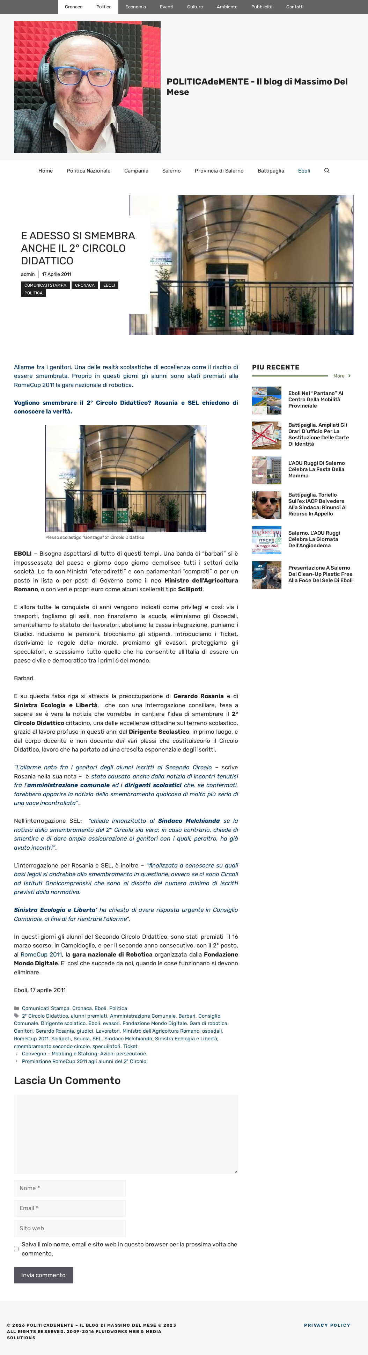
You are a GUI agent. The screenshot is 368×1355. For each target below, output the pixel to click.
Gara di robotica (208, 1023)
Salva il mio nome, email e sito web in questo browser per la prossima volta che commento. (129, 1249)
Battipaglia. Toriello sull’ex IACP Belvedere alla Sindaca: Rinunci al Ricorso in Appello (317, 504)
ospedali (212, 1031)
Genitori (23, 1031)
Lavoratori (108, 1031)
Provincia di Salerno (219, 171)
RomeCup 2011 (41, 954)
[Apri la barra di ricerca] (327, 170)
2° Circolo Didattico (45, 1016)
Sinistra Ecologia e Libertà (186, 1038)
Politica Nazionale (88, 171)
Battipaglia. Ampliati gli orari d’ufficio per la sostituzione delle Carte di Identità (318, 434)
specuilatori (106, 1046)
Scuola (82, 1038)
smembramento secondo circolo (52, 1046)
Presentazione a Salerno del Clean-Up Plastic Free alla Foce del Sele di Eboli (320, 574)
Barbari (187, 1016)
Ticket (130, 1046)
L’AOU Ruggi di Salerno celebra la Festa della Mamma (316, 469)
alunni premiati (89, 1016)
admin (28, 274)
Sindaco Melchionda (128, 1038)
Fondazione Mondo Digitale (155, 1023)
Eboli (304, 171)
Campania (136, 171)
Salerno (171, 171)
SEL (97, 1038)
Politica (103, 6)
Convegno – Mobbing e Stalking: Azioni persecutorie (84, 1053)
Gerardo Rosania (55, 1031)
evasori (111, 1023)
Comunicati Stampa (45, 285)
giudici (85, 1031)
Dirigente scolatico (63, 1023)
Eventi (166, 6)
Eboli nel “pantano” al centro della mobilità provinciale (315, 399)
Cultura (195, 6)
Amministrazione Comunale (143, 1016)
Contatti (294, 6)
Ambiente (227, 6)
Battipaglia (271, 171)
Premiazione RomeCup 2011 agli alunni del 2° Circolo (84, 1061)
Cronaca (73, 6)
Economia (135, 6)
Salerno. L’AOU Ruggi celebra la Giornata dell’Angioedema (314, 539)
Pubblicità (261, 6)
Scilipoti (61, 1038)
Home (45, 171)
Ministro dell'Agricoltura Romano (161, 1031)
